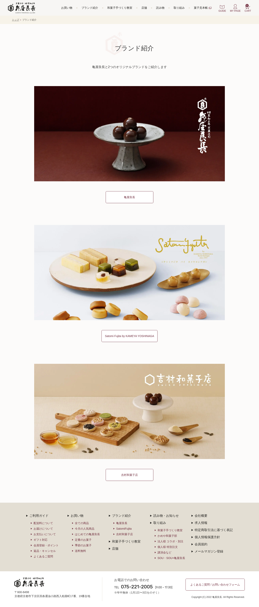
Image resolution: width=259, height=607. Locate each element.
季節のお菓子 (83, 545)
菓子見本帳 (201, 7)
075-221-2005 (137, 587)
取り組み (179, 7)
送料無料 (80, 550)
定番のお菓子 (83, 539)
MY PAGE (235, 11)
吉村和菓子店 (129, 474)
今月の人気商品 (84, 528)
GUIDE (222, 11)
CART (248, 8)
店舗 (144, 7)
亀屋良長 (129, 197)
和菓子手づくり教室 (119, 7)
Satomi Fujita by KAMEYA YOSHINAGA (129, 336)
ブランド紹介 (89, 7)
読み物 (160, 7)
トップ (15, 19)
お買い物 (66, 7)
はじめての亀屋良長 (87, 534)
